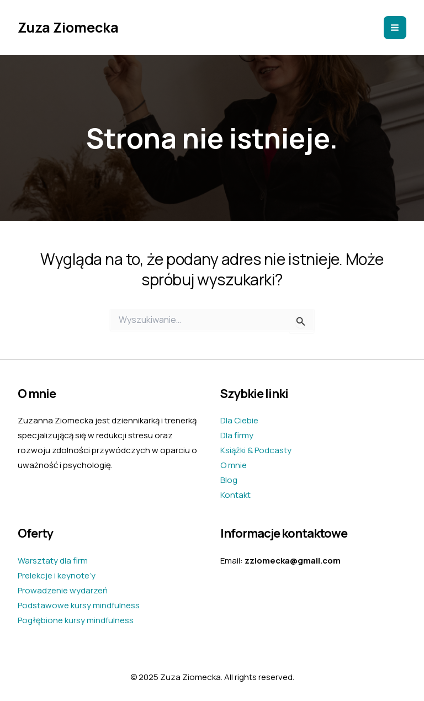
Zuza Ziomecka (68, 27)
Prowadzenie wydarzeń (63, 590)
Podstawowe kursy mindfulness (79, 605)
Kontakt (235, 495)
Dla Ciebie (239, 420)
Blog (228, 480)
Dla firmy (236, 435)
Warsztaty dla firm (53, 560)
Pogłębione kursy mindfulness (76, 620)
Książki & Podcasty (256, 450)
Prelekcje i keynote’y (57, 575)
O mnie (233, 465)
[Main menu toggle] (395, 27)
